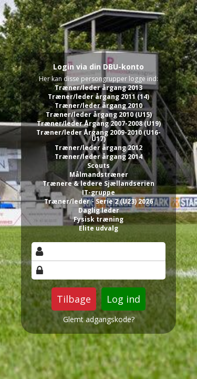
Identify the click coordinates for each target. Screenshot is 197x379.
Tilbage (74, 299)
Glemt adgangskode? (98, 319)
